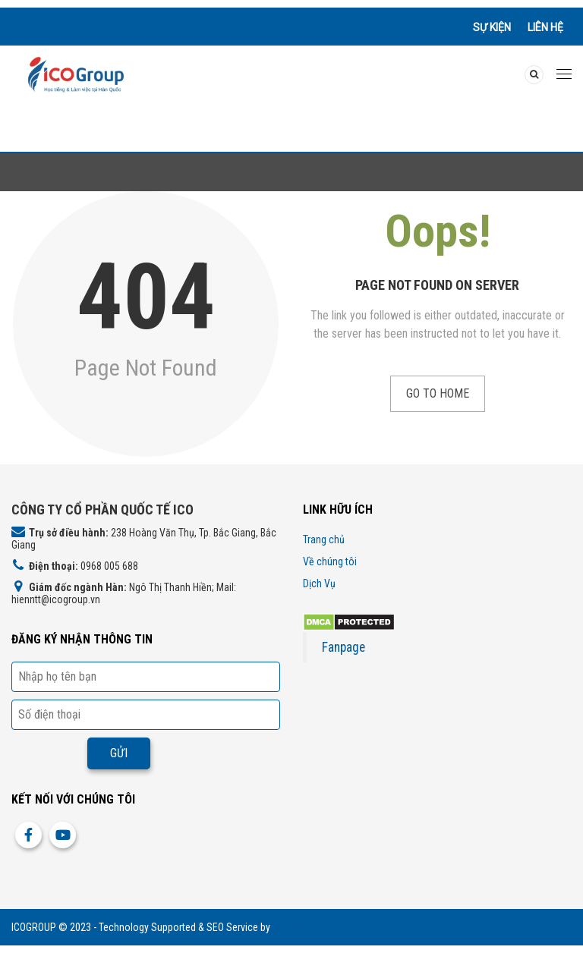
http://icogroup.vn (310, 927)
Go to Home (437, 393)
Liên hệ (545, 27)
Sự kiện (492, 27)
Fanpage (343, 647)
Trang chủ (324, 539)
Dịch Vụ (319, 583)
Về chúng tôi (330, 561)
